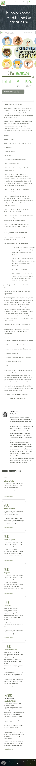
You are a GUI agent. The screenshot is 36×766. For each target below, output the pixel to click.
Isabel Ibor (14, 411)
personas (6, 496)
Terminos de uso (21, 764)
